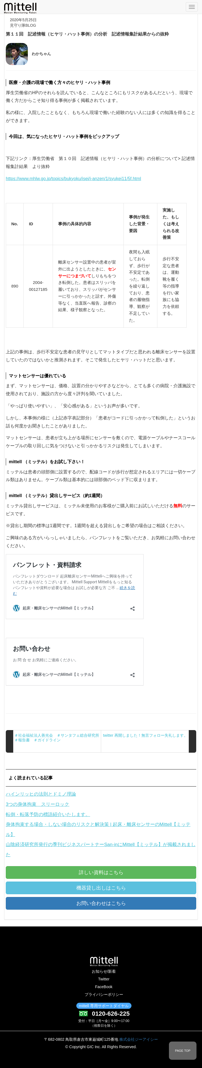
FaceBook (103, 987)
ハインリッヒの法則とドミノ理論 (41, 794)
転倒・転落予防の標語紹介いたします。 (48, 814)
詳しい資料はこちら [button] (101, 872)
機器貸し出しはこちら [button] (101, 888)
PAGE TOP (182, 1050)
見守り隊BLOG (23, 25)
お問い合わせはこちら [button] (101, 903)
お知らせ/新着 (104, 971)
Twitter (103, 979)
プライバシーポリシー (104, 994)
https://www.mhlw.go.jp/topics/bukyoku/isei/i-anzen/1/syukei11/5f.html (73, 178)
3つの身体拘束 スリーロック (37, 804)
